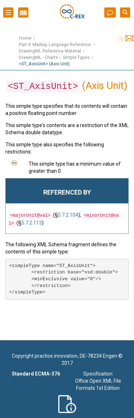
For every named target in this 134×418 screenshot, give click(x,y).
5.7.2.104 (68, 215)
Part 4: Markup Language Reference (55, 44)
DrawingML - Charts (38, 57)
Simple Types (76, 57)
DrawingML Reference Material (50, 51)
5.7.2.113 (31, 223)
